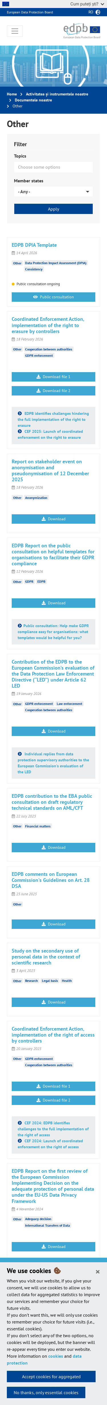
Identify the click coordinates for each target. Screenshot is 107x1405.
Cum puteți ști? (87, 3)
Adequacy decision (38, 1219)
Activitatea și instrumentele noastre (57, 94)
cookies (55, 1356)
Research (31, 980)
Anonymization (36, 497)
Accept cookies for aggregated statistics (51, 1378)
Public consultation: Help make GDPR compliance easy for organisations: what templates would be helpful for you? (53, 631)
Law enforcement (69, 704)
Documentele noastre (33, 100)
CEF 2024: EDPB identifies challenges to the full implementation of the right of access (53, 1128)
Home (12, 94)
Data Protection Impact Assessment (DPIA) (55, 263)
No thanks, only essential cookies (46, 1392)
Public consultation (53, 296)
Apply (53, 209)
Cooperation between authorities (48, 349)
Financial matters (38, 826)
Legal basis (50, 980)
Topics (20, 156)
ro (90, 12)
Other (17, 263)
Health (67, 980)
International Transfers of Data (47, 1225)
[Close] (97, 1271)
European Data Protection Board (30, 12)
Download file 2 (53, 390)
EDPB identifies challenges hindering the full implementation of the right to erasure (53, 419)
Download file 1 (53, 376)
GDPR (29, 581)
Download (54, 518)
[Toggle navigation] (15, 31)
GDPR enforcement (39, 355)
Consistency (34, 269)
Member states (28, 180)
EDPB (41, 581)
